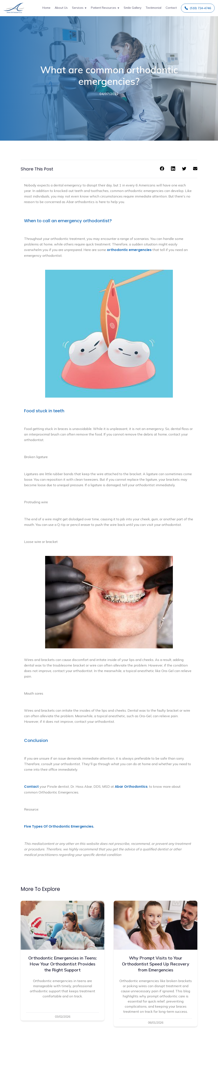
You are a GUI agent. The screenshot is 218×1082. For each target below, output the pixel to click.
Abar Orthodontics (131, 786)
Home (46, 8)
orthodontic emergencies (129, 249)
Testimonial (153, 8)
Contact (171, 8)
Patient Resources (103, 8)
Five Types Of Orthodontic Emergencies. (59, 826)
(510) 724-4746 (198, 8)
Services (77, 8)
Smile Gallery (132, 8)
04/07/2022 (109, 94)
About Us (61, 8)
